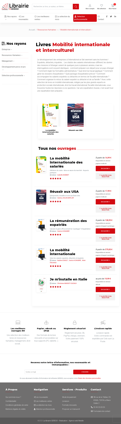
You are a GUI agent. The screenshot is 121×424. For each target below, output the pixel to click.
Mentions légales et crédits (16, 409)
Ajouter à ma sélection (105, 176)
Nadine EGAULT (62, 260)
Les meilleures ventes (41, 17)
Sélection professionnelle (80, 17)
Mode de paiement (69, 397)
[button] (90, 7)
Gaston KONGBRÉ (63, 231)
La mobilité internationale (62, 252)
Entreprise (6, 49)
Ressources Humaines (46, 30)
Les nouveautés (23, 17)
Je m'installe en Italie (68, 279)
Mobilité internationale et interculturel (75, 30)
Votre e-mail (31, 372)
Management (7, 61)
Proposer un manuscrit (71, 409)
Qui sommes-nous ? (13, 397)
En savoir (105, 168)
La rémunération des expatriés (68, 223)
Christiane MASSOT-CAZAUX (67, 283)
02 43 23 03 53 (99, 407)
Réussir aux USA (64, 192)
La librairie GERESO (50, 421)
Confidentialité (11, 401)
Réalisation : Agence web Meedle (71, 421)
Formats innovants (69, 405)
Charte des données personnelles (89, 378)
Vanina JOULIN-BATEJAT (65, 198)
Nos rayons (11, 16)
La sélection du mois (62, 17)
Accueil (32, 30)
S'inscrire (85, 372)
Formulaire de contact (101, 411)
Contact (101, 18)
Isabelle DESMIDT (63, 175)
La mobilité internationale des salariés (66, 162)
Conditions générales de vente (17, 405)
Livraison (65, 401)
